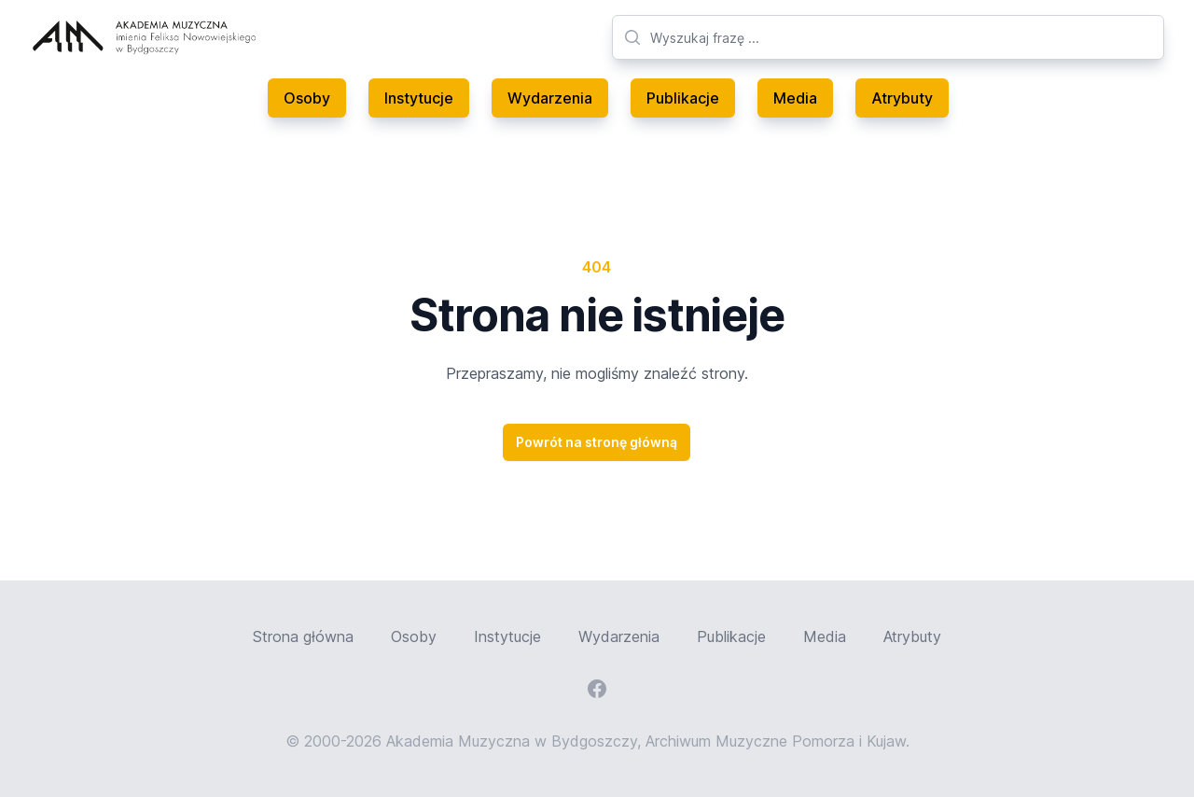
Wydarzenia (549, 98)
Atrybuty (902, 98)
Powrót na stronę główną (596, 442)
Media (795, 98)
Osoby (307, 98)
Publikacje (682, 98)
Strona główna (303, 636)
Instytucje (418, 98)
